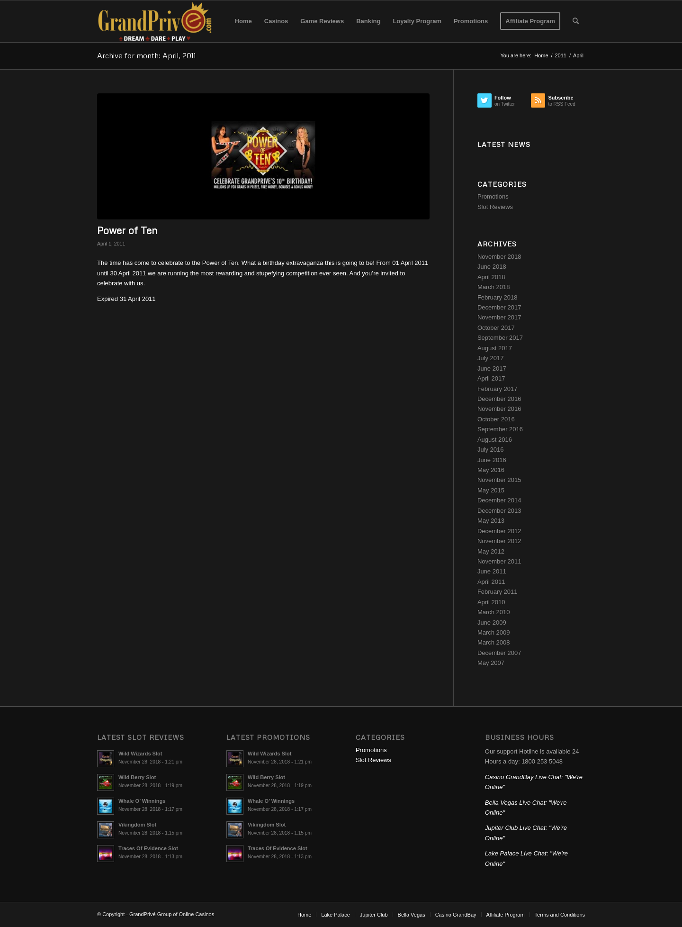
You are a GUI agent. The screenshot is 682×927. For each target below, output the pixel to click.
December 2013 (499, 510)
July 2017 (490, 358)
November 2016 (499, 408)
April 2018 (491, 277)
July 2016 (490, 449)
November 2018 (499, 256)
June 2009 (491, 622)
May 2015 (490, 490)
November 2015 (499, 479)
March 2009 (493, 632)
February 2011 (497, 591)
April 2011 (491, 581)
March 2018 (493, 287)
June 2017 (491, 368)
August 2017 (494, 348)
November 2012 (499, 541)
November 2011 (499, 561)
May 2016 (490, 469)
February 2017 (497, 388)
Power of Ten (127, 230)
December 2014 (499, 500)
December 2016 (499, 398)
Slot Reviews (495, 206)
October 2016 (496, 419)
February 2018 (497, 297)
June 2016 (491, 460)
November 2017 (499, 317)
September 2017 (500, 337)
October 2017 (496, 327)
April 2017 (491, 378)
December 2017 (499, 307)
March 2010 (493, 612)
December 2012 (499, 531)
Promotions (493, 196)
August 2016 (494, 439)
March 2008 (493, 642)
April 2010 (491, 602)
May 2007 (490, 662)
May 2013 (490, 520)
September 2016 (500, 429)
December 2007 (499, 652)
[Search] (575, 21)
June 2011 (491, 571)
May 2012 (490, 551)
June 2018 (491, 266)
